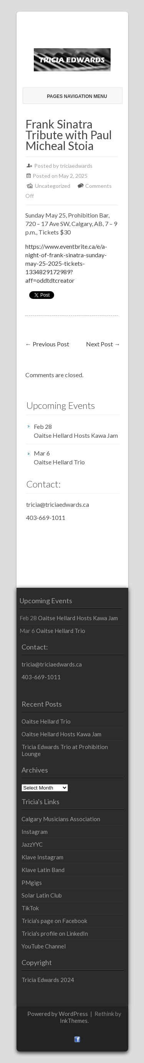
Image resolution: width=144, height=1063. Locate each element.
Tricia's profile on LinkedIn (55, 933)
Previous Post (47, 344)
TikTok (30, 907)
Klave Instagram (42, 857)
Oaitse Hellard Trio (59, 462)
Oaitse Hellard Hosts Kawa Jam (76, 435)
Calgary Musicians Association (61, 818)
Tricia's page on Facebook (54, 920)
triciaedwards (76, 165)
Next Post (103, 344)
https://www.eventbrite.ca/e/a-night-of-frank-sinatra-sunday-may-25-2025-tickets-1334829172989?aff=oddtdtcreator (66, 263)
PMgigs (32, 882)
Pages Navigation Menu (73, 96)
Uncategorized (52, 185)
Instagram (35, 831)
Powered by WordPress (57, 1013)
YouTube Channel (44, 946)
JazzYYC (32, 844)
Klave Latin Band (43, 869)
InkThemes (74, 1020)
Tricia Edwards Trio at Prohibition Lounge (65, 750)
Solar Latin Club (42, 895)
